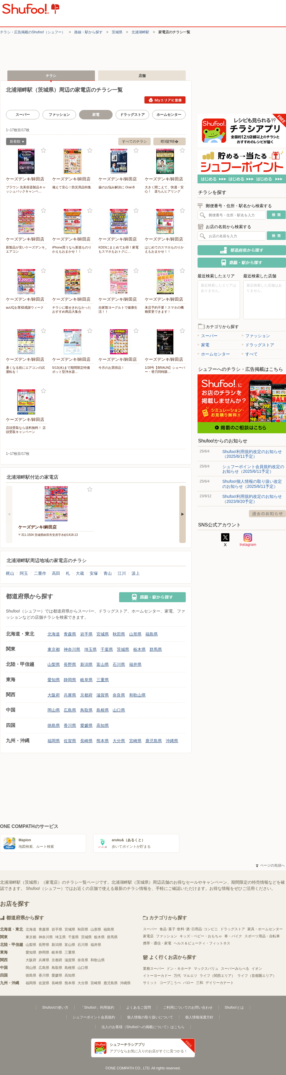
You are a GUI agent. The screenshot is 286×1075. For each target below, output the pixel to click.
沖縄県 (172, 740)
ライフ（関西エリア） (217, 976)
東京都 (53, 649)
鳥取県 (86, 710)
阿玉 (24, 573)
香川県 (70, 725)
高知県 (102, 725)
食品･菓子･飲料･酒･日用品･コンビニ (189, 929)
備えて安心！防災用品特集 (71, 187)
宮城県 (102, 634)
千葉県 (107, 649)
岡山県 (53, 710)
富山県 (102, 664)
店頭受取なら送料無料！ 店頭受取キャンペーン (26, 430)
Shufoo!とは (234, 1007)
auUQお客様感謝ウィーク (25, 307)
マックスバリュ (206, 969)
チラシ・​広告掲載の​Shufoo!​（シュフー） (32, 32)
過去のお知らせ (267, 513)
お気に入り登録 (43, 150)
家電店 (148, 936)
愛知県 (53, 679)
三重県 (102, 679)
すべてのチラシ (134, 141)
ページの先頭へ (270, 865)
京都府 (86, 695)
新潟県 (86, 664)
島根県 (102, 710)
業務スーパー (153, 969)
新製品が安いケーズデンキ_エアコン (26, 249)
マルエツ (190, 976)
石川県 (119, 664)
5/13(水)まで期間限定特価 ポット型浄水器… (72, 369)
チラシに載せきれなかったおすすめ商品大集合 (71, 309)
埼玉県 (90, 649)
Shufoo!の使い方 (55, 1007)
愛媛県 (86, 725)
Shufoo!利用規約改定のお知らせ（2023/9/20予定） (252, 498)
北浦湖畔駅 (140, 32)
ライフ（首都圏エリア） (256, 976)
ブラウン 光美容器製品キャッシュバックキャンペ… (26, 189)
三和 (199, 983)
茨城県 (117, 32)
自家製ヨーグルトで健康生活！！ (117, 309)
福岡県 (53, 740)
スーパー (23, 115)
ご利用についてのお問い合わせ (188, 1007)
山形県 (135, 634)
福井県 (135, 664)
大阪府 (53, 695)
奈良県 (119, 695)
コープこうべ (170, 983)
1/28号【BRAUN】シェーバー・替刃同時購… (165, 369)
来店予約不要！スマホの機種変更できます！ (164, 309)
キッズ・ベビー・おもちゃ (201, 936)
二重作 (40, 573)
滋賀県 (102, 695)
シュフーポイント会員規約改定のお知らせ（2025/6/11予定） (253, 469)
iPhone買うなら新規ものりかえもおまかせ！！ (71, 249)
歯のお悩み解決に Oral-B (116, 187)
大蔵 (80, 573)
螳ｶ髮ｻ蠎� (169, 141)
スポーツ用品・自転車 (262, 936)
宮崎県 (135, 740)
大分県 (119, 740)
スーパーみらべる (235, 969)
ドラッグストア (132, 115)
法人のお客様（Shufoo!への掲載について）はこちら (142, 1027)
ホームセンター (169, 115)
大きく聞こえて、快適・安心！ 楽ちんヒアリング (164, 189)
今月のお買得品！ (111, 367)
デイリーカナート (220, 983)
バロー (188, 983)
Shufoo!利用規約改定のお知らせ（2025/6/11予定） (252, 454)
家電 (203, 345)
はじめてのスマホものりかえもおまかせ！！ (164, 249)
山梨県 (53, 664)
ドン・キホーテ (179, 969)
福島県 (151, 634)
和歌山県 (137, 695)
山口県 (119, 710)
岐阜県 (86, 679)
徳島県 (53, 725)
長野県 (70, 664)
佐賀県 (70, 740)
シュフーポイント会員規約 (94, 1017)
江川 (122, 573)
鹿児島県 (153, 740)
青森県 (70, 634)
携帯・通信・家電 (157, 943)
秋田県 (119, 634)
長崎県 (86, 740)
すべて (250, 354)
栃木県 (139, 649)
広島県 (70, 710)
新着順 (15, 142)
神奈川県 (72, 649)
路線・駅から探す (88, 32)
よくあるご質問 (138, 1007)
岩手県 (86, 634)
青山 (107, 573)
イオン (257, 969)
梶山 (10, 573)
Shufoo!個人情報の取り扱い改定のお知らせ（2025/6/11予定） (252, 483)
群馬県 (155, 649)
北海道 (53, 634)
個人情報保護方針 (199, 1017)
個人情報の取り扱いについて (150, 1017)
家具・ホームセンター (265, 929)
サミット (150, 983)
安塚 (94, 573)
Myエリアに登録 (165, 100)
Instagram (248, 540)
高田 (56, 573)
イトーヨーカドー (157, 976)
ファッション (59, 115)
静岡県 (70, 679)
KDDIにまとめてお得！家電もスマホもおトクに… (118, 249)
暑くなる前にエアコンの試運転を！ (25, 369)
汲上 (136, 573)
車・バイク (233, 936)
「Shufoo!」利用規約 (97, 1007)
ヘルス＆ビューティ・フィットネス (202, 943)
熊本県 (102, 740)
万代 (177, 976)
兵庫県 (70, 695)
